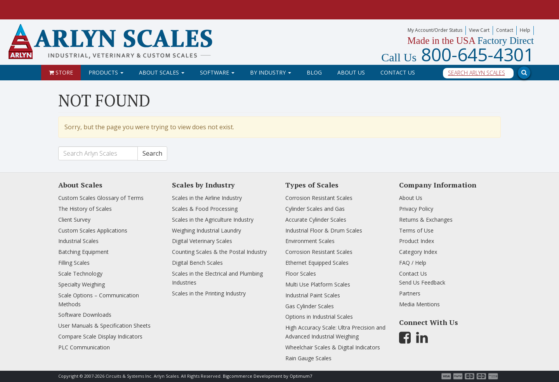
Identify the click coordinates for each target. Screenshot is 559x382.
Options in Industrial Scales (319, 316)
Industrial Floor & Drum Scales (323, 230)
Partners (409, 293)
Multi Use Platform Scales (317, 284)
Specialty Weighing (81, 284)
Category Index (418, 251)
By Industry (270, 72)
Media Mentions (419, 304)
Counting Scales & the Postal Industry (219, 251)
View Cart (479, 30)
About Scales (161, 72)
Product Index (416, 241)
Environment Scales (310, 241)
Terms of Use (416, 230)
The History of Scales (85, 208)
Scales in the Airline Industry (207, 197)
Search (152, 153)
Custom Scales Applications (92, 230)
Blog (314, 72)
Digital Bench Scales (197, 262)
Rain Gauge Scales (308, 358)
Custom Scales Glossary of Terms (101, 197)
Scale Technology (80, 273)
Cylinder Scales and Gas (315, 208)
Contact (504, 30)
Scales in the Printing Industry (209, 293)
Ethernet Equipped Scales (317, 262)
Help (525, 30)
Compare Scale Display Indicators (100, 336)
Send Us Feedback (422, 282)
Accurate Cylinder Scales (315, 219)
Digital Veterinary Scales (202, 241)
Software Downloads (84, 314)
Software (217, 72)
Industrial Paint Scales (312, 295)
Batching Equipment (83, 251)
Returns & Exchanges (426, 219)
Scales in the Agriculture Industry (212, 219)
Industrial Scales (78, 241)
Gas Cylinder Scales (309, 306)
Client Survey (74, 219)
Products (106, 72)
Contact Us (397, 72)
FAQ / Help (412, 262)
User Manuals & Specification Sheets (104, 325)
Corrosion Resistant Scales (318, 197)
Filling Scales (74, 262)
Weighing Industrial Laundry (206, 230)
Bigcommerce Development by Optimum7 (267, 376)
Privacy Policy (416, 208)
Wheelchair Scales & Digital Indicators (332, 347)
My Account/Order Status (435, 30)
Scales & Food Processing (205, 208)
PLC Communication (84, 347)
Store (61, 72)
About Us (351, 72)
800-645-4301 (457, 54)
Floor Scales (300, 273)
